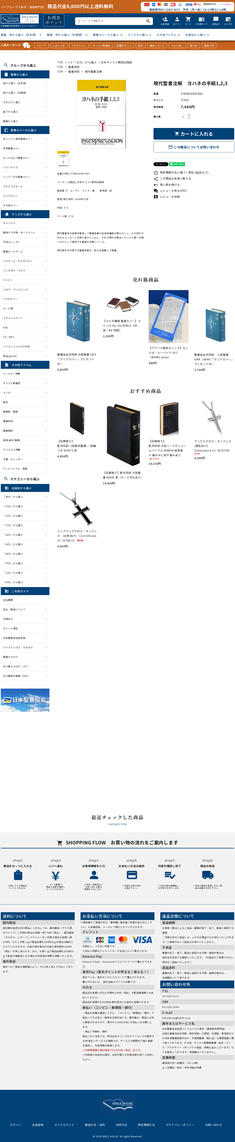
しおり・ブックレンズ (15, 289)
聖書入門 (209, 45)
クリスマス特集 (11, 449)
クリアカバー (10, 195)
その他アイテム (166, 35)
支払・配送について (14, 609)
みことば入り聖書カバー (16, 157)
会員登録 (38, 1125)
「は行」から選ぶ (14, 544)
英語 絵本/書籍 (11, 440)
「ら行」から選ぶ (14, 572)
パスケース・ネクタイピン (17, 261)
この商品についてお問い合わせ (193, 147)
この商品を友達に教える (172, 178)
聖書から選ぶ (10, 121)
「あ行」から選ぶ (14, 496)
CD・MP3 (8, 337)
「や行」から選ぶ (14, 563)
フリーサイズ (10, 167)
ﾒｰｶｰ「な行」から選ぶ (82, 62)
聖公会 (193, 45)
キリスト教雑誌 (101, 45)
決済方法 (121, 1125)
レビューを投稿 (166, 197)
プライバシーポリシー (180, 1125)
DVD (5, 327)
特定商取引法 (146, 1125)
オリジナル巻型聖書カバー (18, 138)
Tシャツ (7, 280)
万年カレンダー (11, 242)
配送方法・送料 (95, 1125)
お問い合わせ (213, 1125)
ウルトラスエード (13, 186)
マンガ (7, 392)
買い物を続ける (166, 185)
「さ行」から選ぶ (14, 515)
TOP (60, 62)
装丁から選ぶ (10, 111)
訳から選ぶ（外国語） (15, 92)
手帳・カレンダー (13, 459)
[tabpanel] (101, 114)
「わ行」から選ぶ (14, 582)
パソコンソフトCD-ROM (16, 346)
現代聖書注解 (93, 71)
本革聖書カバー (11, 148)
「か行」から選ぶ (14, 506)
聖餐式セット (124, 45)
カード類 (8, 308)
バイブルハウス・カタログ (18, 647)
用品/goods (10, 356)
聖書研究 (74, 67)
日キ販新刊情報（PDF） (16, 675)
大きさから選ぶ (11, 102)
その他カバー (10, 205)
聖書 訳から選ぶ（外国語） (65, 35)
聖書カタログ (10, 656)
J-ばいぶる (59, 45)
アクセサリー (79, 45)
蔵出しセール (157, 45)
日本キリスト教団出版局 (116, 62)
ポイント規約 (10, 628)
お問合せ (8, 618)
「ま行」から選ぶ (14, 553)
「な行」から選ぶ (14, 534)
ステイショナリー (13, 318)
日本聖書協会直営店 (14, 637)
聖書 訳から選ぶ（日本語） (19, 35)
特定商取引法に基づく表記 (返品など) (181, 172)
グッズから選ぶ (138, 35)
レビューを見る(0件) (170, 191)
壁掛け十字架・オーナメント (19, 232)
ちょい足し (177, 45)
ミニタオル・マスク (14, 270)
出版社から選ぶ (195, 35)
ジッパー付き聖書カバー (16, 176)
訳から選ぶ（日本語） (15, 83)
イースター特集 (11, 373)
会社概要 (8, 599)
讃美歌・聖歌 (10, 411)
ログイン (15, 1125)
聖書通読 (8, 430)
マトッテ (41, 45)
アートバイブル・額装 (15, 468)
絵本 (140, 45)
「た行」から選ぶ (14, 525)
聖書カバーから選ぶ (106, 35)
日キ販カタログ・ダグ (15, 666)
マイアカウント (64, 1125)
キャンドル (9, 223)
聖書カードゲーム (13, 251)
